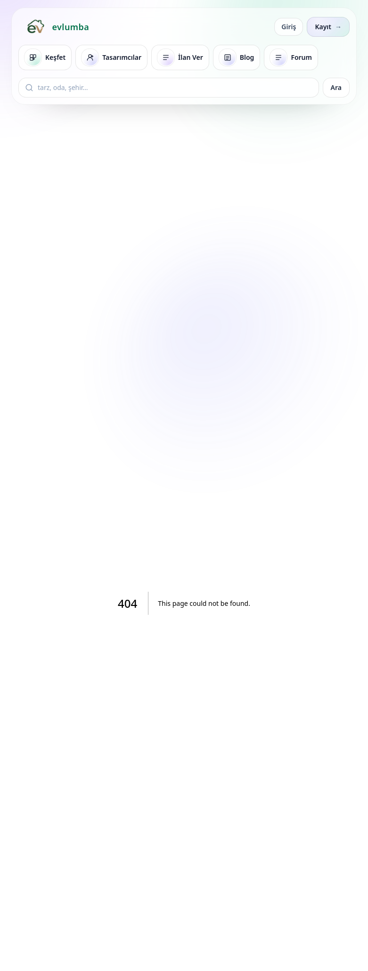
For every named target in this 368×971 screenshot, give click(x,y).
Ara (336, 87)
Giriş (288, 26)
